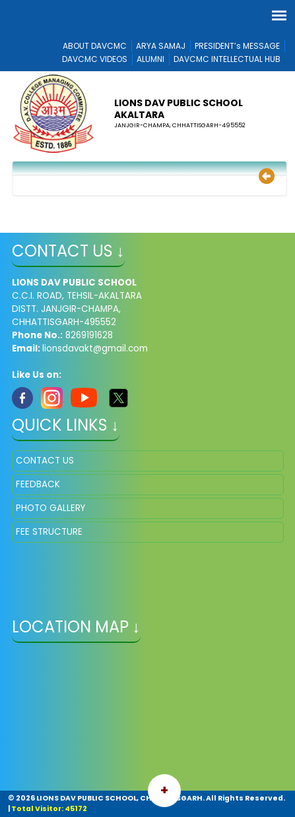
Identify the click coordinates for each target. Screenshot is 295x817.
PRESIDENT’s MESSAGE (237, 45)
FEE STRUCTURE (49, 532)
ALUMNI (150, 59)
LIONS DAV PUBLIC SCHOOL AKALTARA (178, 108)
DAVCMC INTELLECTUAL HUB (227, 59)
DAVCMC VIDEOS (94, 59)
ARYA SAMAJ (160, 45)
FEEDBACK (38, 484)
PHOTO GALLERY (50, 508)
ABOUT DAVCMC (95, 45)
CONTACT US (45, 460)
